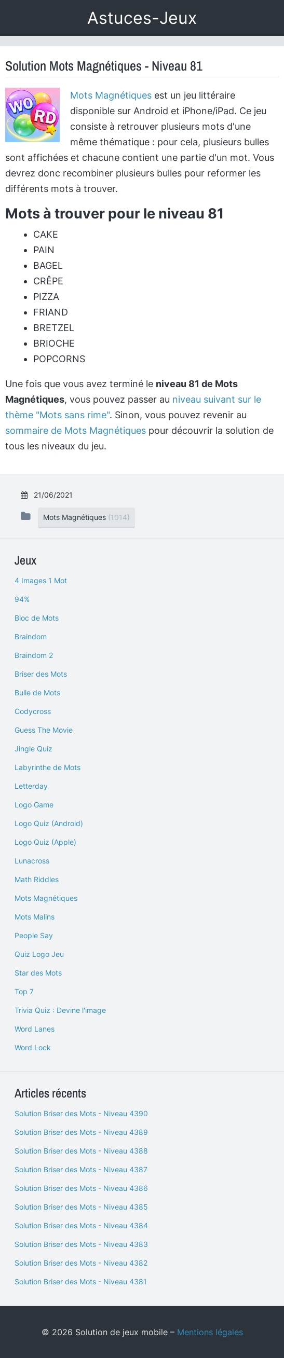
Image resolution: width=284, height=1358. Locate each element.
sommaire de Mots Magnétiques (75, 430)
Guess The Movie (44, 729)
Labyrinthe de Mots (47, 767)
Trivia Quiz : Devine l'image (60, 1010)
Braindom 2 (34, 655)
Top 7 (24, 991)
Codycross (33, 711)
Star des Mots (38, 972)
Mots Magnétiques (111, 95)
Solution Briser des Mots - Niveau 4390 (81, 1113)
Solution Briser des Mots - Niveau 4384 (81, 1225)
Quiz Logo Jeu (39, 954)
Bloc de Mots (37, 617)
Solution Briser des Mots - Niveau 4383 (81, 1244)
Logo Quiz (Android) (49, 823)
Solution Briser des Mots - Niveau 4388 (81, 1150)
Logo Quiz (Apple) (45, 842)
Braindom (31, 636)
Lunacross (32, 860)
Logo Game (34, 804)
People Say (34, 935)
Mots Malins (35, 916)
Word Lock (33, 1047)
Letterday (31, 785)
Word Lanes (35, 1028)
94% (22, 599)
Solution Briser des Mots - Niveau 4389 (81, 1132)
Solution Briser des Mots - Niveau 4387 (81, 1169)
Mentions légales (210, 1332)
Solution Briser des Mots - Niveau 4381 (81, 1281)
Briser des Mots (41, 673)
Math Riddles (37, 879)
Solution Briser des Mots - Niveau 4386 (81, 1188)
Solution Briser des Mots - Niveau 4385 (81, 1206)
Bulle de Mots (37, 692)
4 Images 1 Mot (41, 580)
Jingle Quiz (33, 748)
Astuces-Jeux (142, 18)
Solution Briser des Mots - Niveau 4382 (81, 1262)
